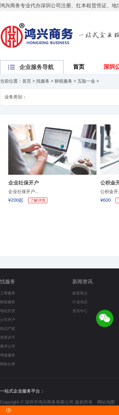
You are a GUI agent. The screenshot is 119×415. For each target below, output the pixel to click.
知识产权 (7, 328)
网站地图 (106, 402)
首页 (78, 67)
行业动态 (80, 302)
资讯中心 (80, 311)
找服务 (43, 81)
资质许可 (7, 337)
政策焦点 (80, 293)
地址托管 (7, 311)
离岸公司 (7, 346)
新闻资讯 (82, 281)
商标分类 (7, 364)
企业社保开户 (23, 182)
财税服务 (63, 81)
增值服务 (7, 355)
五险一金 (86, 81)
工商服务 (7, 293)
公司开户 (7, 320)
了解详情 (37, 200)
